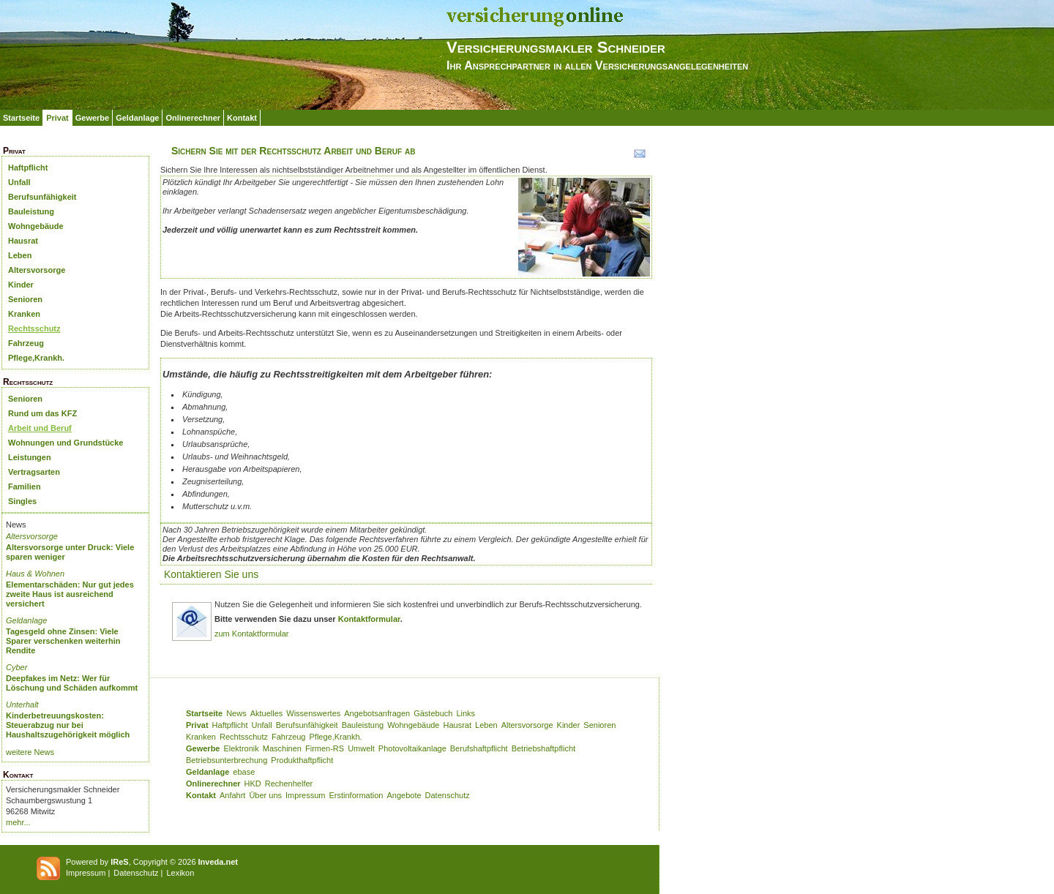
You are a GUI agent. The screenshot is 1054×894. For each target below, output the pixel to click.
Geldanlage (137, 117)
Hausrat (23, 240)
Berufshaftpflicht (479, 748)
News (236, 713)
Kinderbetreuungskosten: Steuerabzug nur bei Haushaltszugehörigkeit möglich (68, 725)
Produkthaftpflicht (302, 760)
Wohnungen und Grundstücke (65, 442)
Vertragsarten (34, 471)
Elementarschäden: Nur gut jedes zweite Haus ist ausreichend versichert (70, 594)
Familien (24, 486)
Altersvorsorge (36, 270)
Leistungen (29, 457)
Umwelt (361, 748)
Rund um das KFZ (42, 413)
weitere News (30, 752)
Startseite (21, 117)
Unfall (19, 182)
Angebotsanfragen (377, 713)
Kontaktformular (369, 619)
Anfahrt (232, 795)
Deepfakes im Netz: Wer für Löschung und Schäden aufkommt (72, 683)
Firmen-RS (324, 748)
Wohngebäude (36, 226)
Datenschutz (447, 795)
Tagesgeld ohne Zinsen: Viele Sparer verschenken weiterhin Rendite (63, 641)
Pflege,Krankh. (36, 357)
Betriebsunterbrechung (226, 760)
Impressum (305, 795)
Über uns (265, 795)
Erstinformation (356, 795)
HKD (252, 783)
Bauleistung (31, 211)
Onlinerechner (192, 117)
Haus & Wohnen (35, 573)
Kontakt (242, 117)
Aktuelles (266, 713)
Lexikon (180, 872)
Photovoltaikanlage (412, 748)
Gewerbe (92, 117)
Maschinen (282, 748)
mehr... (18, 822)
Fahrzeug (26, 343)
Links (465, 713)
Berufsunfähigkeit (42, 196)
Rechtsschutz (34, 328)
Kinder (21, 284)
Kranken (24, 313)
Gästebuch (433, 713)
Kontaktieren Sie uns (211, 574)
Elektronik (240, 748)
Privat (57, 117)
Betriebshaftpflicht (543, 748)
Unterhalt (22, 704)
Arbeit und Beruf (40, 428)
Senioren (25, 299)
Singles (22, 501)
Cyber (16, 667)
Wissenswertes (313, 713)
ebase (244, 771)
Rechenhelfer (289, 783)
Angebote (403, 795)
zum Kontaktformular (251, 633)
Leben (19, 255)
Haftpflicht (28, 167)
